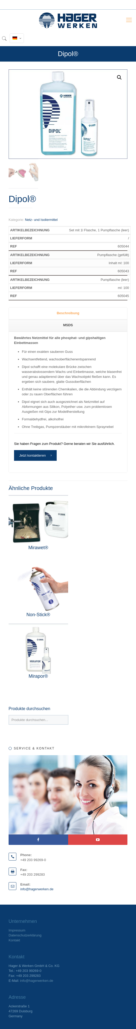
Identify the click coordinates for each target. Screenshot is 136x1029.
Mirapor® (38, 676)
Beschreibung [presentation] (68, 313)
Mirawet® (38, 547)
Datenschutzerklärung (25, 935)
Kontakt (14, 940)
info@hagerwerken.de (36, 889)
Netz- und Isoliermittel (41, 220)
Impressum (17, 930)
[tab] (68, 313)
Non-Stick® (38, 614)
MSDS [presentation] (68, 325)
